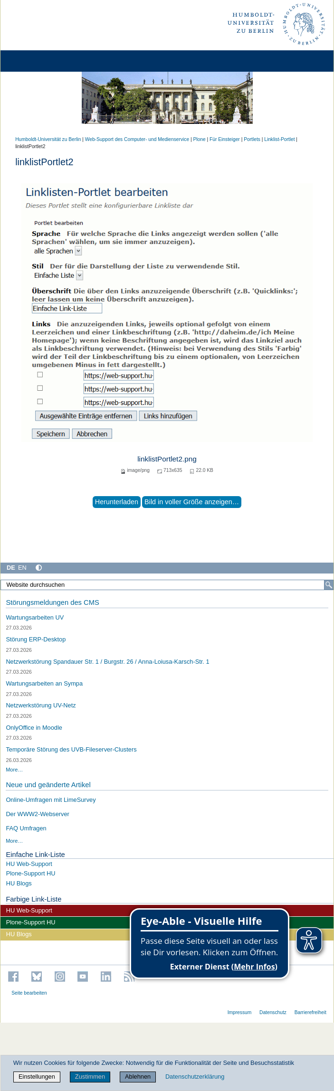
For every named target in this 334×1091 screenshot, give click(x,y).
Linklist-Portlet (279, 139)
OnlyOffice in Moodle (34, 727)
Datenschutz (272, 1012)
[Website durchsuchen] (167, 585)
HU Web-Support (29, 863)
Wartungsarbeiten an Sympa (44, 683)
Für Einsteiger (225, 139)
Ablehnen (138, 1076)
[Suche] (329, 585)
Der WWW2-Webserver (37, 814)
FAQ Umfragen (26, 828)
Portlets (252, 139)
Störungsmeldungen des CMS (52, 602)
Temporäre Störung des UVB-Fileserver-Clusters (71, 749)
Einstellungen (37, 1076)
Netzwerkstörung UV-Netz (41, 705)
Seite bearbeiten (29, 993)
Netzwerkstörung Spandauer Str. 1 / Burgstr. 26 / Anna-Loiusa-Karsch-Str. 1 (107, 661)
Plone (199, 139)
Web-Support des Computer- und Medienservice (137, 139)
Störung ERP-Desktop (36, 639)
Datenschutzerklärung (194, 1076)
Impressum (240, 1012)
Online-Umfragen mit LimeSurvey (50, 799)
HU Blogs (19, 883)
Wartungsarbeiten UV (35, 617)
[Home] (34, 61)
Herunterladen (116, 502)
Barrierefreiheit (310, 1012)
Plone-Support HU (31, 873)
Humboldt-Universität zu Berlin (48, 139)
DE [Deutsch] (11, 567)
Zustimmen (90, 1076)
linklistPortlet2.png (167, 459)
